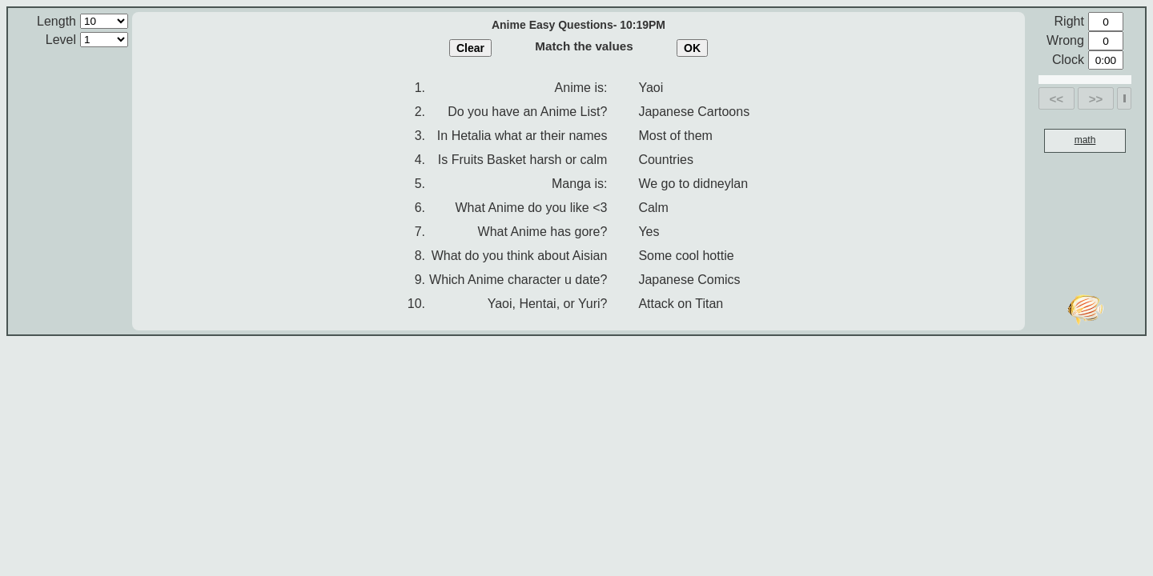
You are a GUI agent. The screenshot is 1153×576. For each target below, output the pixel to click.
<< (1057, 99)
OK (692, 48)
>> (1096, 99)
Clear (470, 48)
